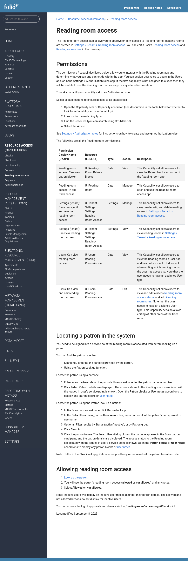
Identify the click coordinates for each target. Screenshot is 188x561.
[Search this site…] (21, 19)
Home (9, 41)
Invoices (9, 216)
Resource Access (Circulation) (19, 148)
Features (9, 64)
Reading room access (17, 175)
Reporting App (12, 400)
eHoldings (10, 273)
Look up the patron (75, 477)
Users (9, 135)
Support (9, 77)
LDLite (8, 417)
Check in (9, 155)
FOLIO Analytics (13, 413)
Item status (11, 111)
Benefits (9, 68)
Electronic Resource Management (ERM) (20, 255)
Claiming (9, 208)
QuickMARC (11, 323)
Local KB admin (13, 286)
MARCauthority (13, 319)
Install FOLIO (12, 92)
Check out (10, 160)
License (9, 73)
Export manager (18, 371)
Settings (12, 441)
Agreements (11, 265)
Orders (8, 221)
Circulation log (12, 165)
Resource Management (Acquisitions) (16, 198)
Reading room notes (68, 49)
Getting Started (18, 87)
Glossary (9, 56)
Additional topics (14, 184)
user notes (105, 396)
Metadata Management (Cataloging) (15, 300)
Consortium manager (14, 429)
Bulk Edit (12, 361)
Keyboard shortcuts (15, 125)
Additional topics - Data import (17, 330)
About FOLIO (14, 51)
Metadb (9, 404)
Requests (10, 180)
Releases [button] (11, 29)
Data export (11, 310)
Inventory (10, 314)
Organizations (12, 225)
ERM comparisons (15, 269)
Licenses (9, 282)
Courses (9, 170)
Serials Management (16, 234)
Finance (9, 212)
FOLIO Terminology (15, 60)
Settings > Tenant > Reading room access (99, 45)
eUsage (9, 277)
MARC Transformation (17, 409)
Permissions (11, 116)
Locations (10, 121)
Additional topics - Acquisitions (14, 240)
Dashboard (14, 381)
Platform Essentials (13, 104)
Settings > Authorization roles (80, 133)
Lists (9, 351)
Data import (14, 341)
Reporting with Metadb (17, 393)
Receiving (10, 229)
